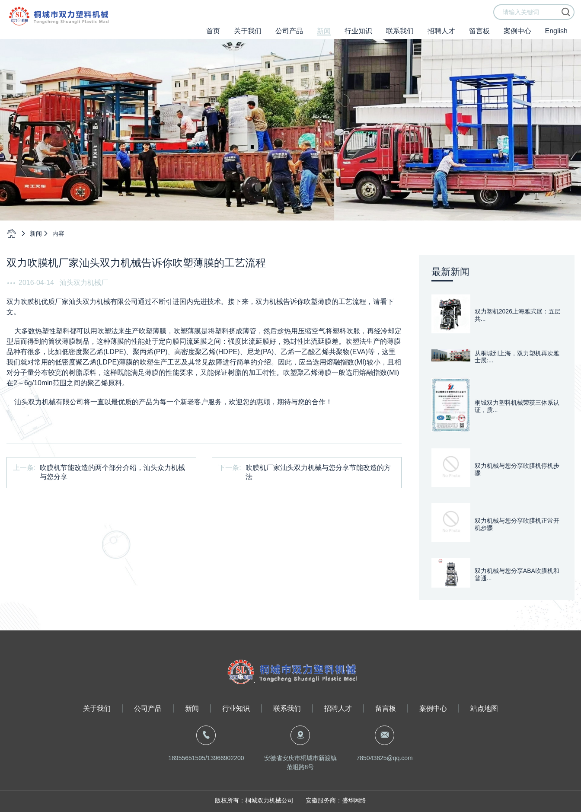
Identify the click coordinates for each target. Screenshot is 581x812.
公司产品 (289, 37)
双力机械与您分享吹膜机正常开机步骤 (517, 524)
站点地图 (484, 708)
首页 (213, 37)
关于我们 (248, 37)
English (556, 37)
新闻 (324, 37)
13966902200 (225, 757)
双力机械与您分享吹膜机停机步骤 (517, 469)
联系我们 (400, 37)
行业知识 (358, 37)
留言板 (479, 37)
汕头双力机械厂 (84, 282)
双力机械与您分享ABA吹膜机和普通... (517, 574)
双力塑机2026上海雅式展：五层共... (518, 315)
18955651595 (186, 757)
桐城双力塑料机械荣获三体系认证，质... (517, 406)
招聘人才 (441, 37)
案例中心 (517, 37)
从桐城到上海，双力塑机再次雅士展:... (517, 357)
